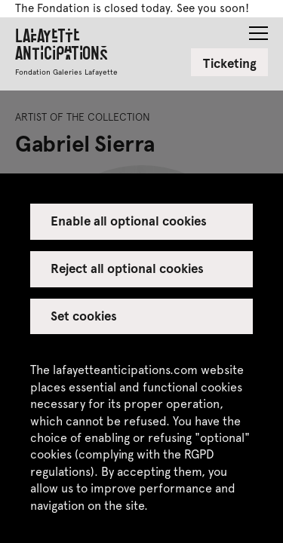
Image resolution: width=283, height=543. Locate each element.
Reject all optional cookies (128, 268)
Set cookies (84, 315)
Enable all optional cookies (129, 220)
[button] (258, 28)
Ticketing (230, 63)
